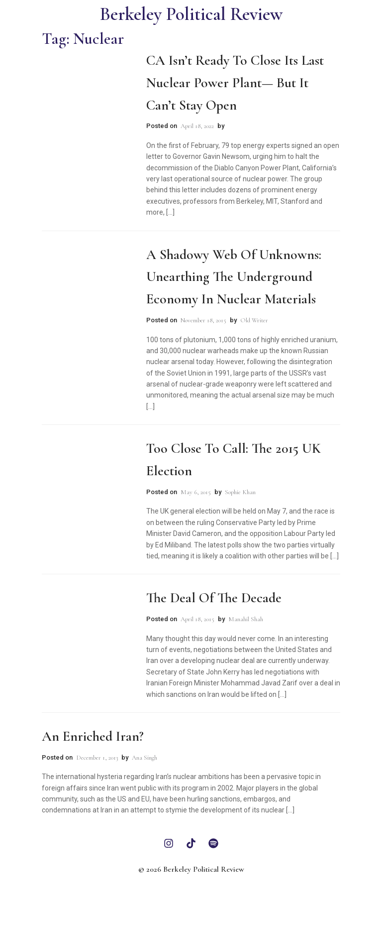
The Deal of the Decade (214, 597)
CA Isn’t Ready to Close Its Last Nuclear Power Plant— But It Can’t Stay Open (235, 83)
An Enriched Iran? (93, 736)
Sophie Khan (240, 492)
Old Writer (254, 320)
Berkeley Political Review (191, 14)
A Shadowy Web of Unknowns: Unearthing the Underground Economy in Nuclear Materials (233, 277)
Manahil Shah (245, 619)
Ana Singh (144, 758)
